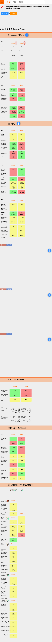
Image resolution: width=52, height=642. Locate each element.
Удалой (21, 43)
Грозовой (13, 43)
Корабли (5, 13)
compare (13, 13)
